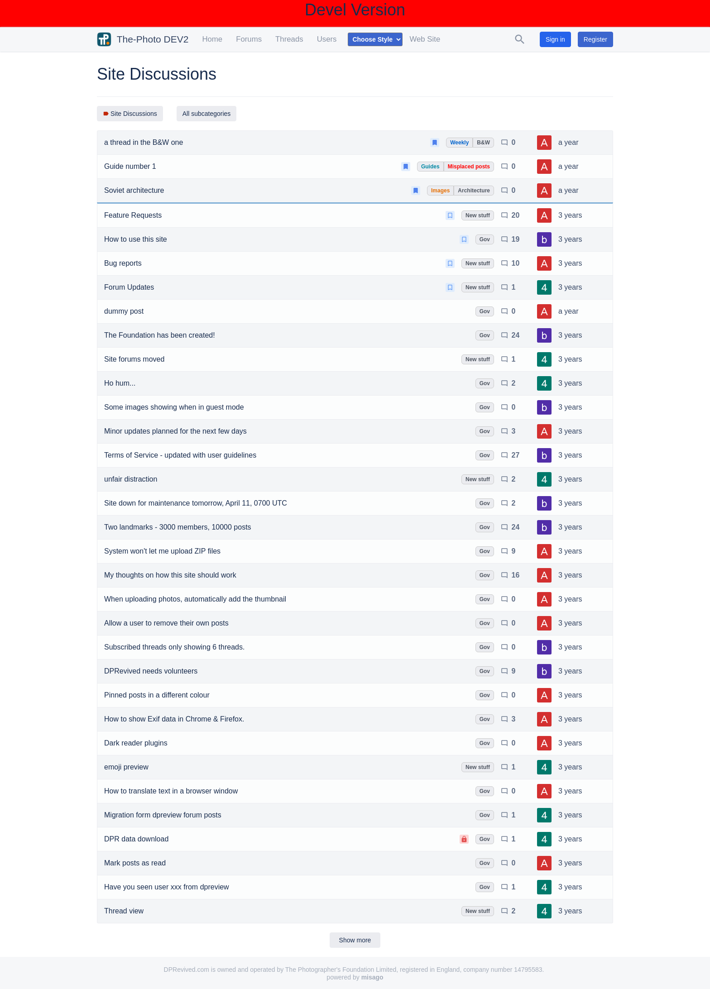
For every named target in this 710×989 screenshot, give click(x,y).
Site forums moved (134, 359)
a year (568, 142)
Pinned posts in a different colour (157, 695)
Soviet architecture (134, 190)
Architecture (474, 190)
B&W (483, 142)
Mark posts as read (135, 863)
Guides (430, 166)
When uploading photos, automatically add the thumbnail (195, 599)
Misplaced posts (469, 166)
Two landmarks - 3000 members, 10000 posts (177, 527)
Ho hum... (119, 383)
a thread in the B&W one (143, 142)
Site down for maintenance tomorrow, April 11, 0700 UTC (195, 503)
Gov (485, 239)
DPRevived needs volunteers (150, 671)
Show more (355, 940)
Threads (289, 39)
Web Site (424, 39)
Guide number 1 (130, 166)
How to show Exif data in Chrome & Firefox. (174, 719)
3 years (570, 215)
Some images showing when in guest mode (174, 407)
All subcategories (206, 113)
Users (327, 39)
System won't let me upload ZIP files (162, 551)
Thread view (124, 911)
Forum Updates (129, 287)
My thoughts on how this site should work (170, 575)
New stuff (477, 215)
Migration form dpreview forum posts (162, 815)
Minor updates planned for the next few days (175, 431)
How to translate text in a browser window (171, 791)
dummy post (124, 311)
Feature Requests (133, 215)
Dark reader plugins (136, 743)
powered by (354, 977)
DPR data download (136, 839)
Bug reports (123, 263)
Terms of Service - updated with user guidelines (180, 455)
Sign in (555, 39)
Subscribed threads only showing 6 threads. (174, 647)
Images (440, 190)
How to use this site (135, 239)
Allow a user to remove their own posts (166, 623)
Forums (249, 39)
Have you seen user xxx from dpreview (166, 887)
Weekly (459, 142)
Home (212, 39)
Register (595, 39)
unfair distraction (130, 479)
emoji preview (126, 767)
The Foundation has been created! (159, 335)
